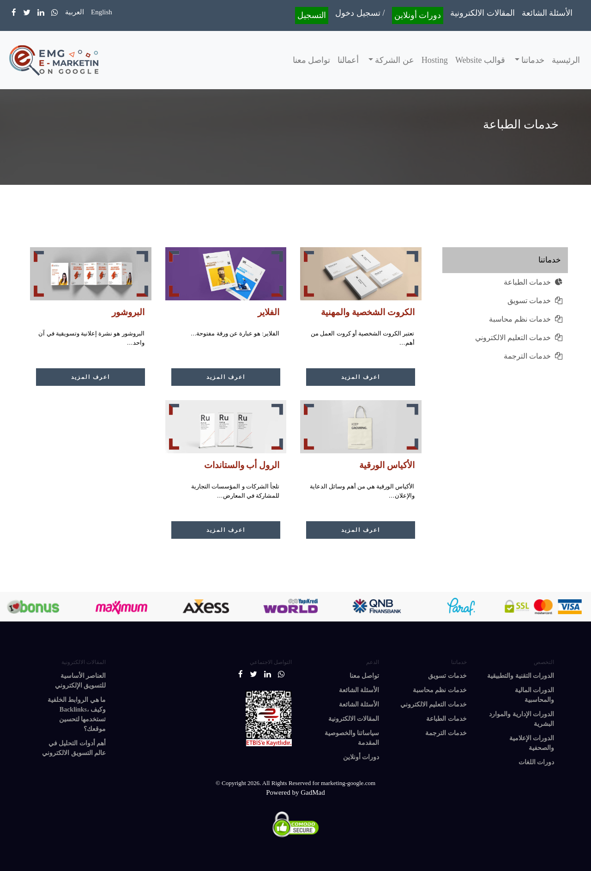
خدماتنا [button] (532, 60)
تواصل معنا (312, 60)
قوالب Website (480, 60)
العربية (74, 12)
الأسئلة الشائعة (547, 13)
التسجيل (311, 15)
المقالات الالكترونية (482, 13)
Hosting (435, 60)
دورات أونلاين (417, 15)
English (101, 12)
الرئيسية (566, 60)
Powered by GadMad (295, 792)
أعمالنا (348, 60)
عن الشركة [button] (393, 60)
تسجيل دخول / (360, 13)
